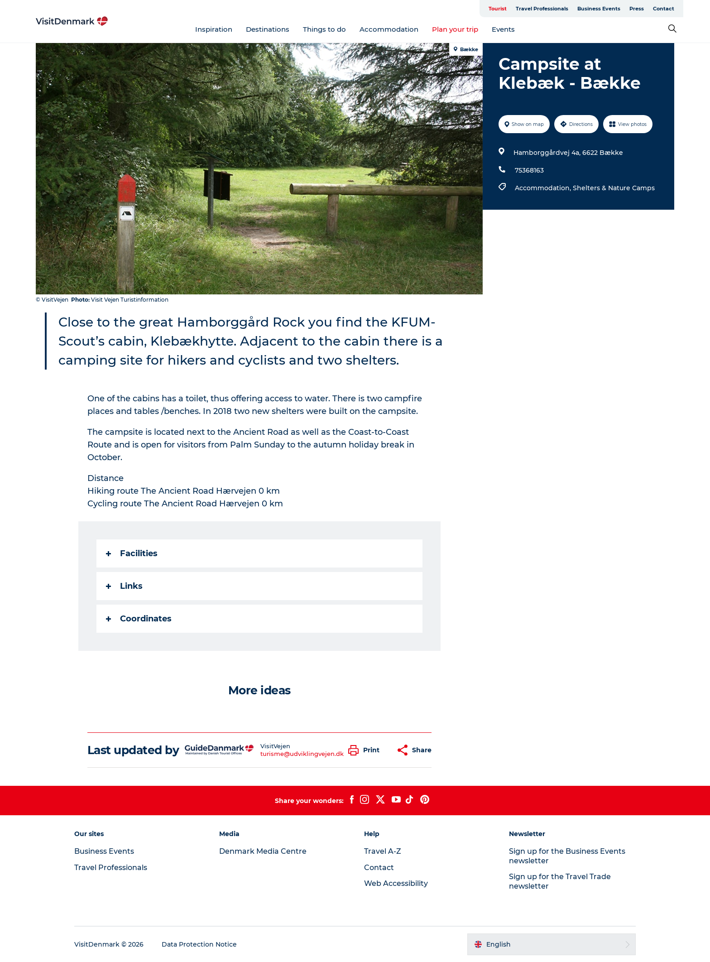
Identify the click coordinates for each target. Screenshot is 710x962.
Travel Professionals (542, 8)
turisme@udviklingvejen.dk (302, 753)
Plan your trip (455, 29)
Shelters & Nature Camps (614, 188)
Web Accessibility (396, 883)
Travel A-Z (382, 851)
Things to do (324, 29)
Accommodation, (544, 188)
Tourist (498, 8)
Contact (663, 8)
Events (503, 29)
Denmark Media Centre (263, 851)
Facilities (132, 553)
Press (636, 8)
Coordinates (139, 619)
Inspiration (213, 29)
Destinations (267, 29)
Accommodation (389, 29)
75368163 (529, 170)
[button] (366, 750)
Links (124, 586)
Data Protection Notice (199, 944)
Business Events (598, 8)
